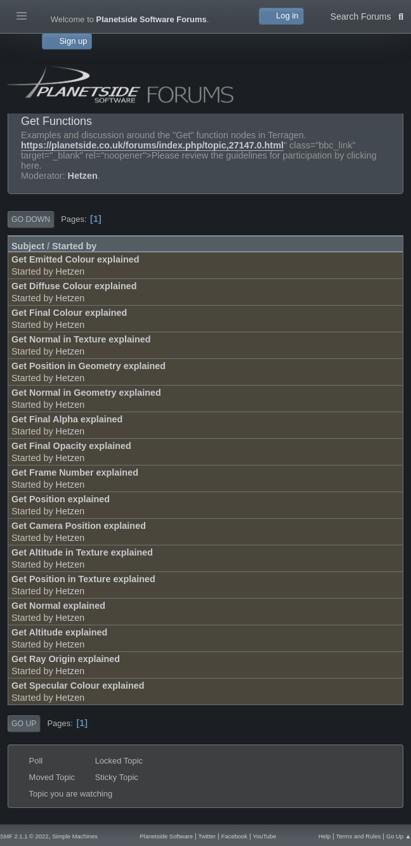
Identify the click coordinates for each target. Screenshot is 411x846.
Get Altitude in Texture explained (82, 552)
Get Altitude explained (59, 632)
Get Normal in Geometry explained (86, 392)
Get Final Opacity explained (71, 446)
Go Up (23, 723)
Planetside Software (166, 836)
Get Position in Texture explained (83, 579)
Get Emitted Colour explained (75, 259)
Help (324, 836)
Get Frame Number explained (74, 472)
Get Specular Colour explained (78, 685)
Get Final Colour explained (69, 313)
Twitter (207, 836)
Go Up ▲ (398, 836)
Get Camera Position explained (78, 526)
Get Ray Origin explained (65, 659)
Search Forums (366, 15)
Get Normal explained (58, 606)
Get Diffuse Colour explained (74, 286)
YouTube (265, 836)
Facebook (234, 836)
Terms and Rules (358, 836)
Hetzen (83, 176)
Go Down (30, 219)
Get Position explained (60, 499)
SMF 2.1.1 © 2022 (24, 836)
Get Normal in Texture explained (81, 339)
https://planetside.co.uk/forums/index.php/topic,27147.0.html (152, 145)
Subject (27, 246)
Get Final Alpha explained (66, 419)
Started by (74, 246)
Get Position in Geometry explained (88, 366)
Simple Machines (75, 836)
